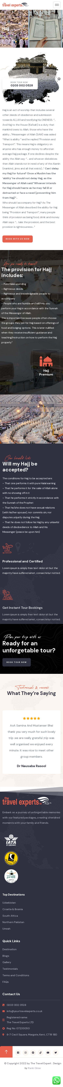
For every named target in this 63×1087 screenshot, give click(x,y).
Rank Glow (34, 1068)
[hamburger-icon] (57, 5)
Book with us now (17, 247)
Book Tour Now (17, 662)
